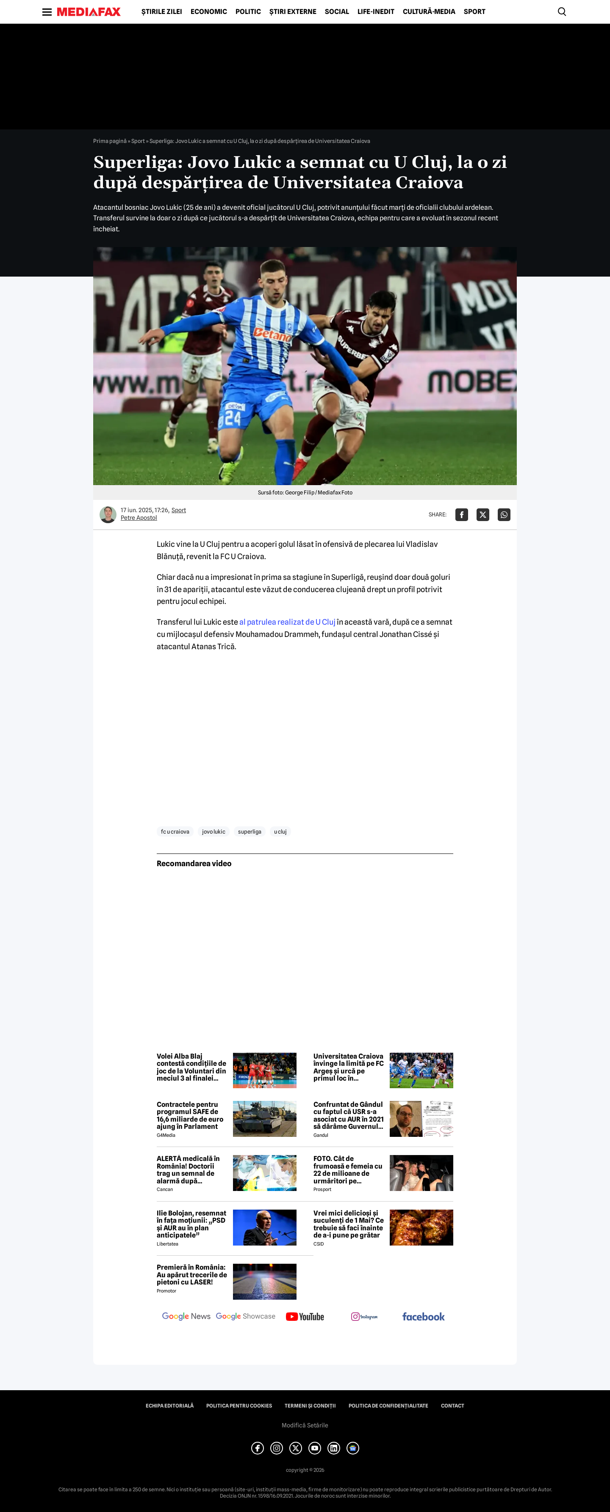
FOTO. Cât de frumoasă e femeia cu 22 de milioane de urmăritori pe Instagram (348, 1170)
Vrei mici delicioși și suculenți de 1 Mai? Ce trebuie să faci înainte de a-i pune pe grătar (348, 1224)
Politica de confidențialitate (388, 1406)
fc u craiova (175, 831)
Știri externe (292, 11)
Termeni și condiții (310, 1406)
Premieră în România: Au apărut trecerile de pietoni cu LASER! (192, 1275)
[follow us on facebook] (423, 1317)
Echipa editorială (170, 1406)
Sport (474, 11)
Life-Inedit (376, 11)
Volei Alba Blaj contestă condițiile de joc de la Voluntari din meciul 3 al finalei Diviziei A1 (191, 1067)
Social (337, 11)
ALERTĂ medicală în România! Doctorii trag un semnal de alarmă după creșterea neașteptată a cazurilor (192, 1170)
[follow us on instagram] (364, 1317)
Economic (209, 11)
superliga (249, 831)
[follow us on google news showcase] (245, 1317)
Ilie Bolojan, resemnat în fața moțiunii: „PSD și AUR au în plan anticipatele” (191, 1224)
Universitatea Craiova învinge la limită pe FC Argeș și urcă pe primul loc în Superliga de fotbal (348, 1067)
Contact (452, 1406)
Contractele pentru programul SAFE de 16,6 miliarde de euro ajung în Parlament (190, 1116)
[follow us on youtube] (305, 1317)
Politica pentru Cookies (239, 1406)
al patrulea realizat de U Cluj (288, 621)
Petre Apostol (139, 517)
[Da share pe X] (483, 514)
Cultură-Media (429, 11)
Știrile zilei (161, 11)
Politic (248, 11)
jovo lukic (213, 831)
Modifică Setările (305, 1425)
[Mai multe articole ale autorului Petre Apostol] (108, 514)
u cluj (280, 831)
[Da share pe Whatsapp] (504, 514)
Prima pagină (110, 140)
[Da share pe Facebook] (461, 514)
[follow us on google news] (186, 1317)
